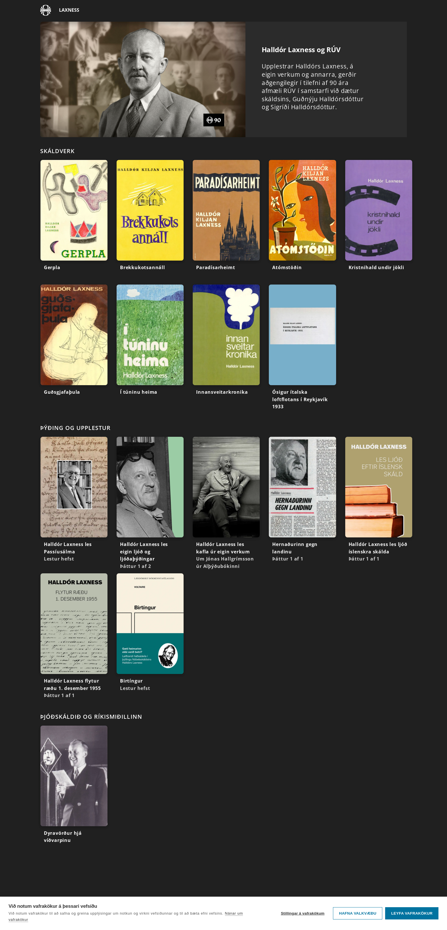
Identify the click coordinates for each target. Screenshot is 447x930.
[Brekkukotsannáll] (150, 222)
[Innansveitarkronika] (226, 347)
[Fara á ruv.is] (45, 10)
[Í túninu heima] (150, 347)
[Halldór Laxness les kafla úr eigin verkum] (226, 505)
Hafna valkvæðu (357, 913)
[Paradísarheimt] (226, 222)
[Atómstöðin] (302, 222)
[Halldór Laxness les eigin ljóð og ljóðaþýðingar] (150, 505)
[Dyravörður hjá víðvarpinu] (73, 788)
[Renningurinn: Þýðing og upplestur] (223, 427)
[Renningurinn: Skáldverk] (223, 150)
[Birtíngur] (150, 635)
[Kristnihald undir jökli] (378, 222)
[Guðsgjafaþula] (73, 347)
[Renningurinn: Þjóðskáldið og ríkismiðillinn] (223, 716)
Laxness (69, 10)
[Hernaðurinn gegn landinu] (302, 501)
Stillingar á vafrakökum (302, 913)
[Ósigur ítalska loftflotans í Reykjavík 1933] (302, 349)
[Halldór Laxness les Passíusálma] (73, 501)
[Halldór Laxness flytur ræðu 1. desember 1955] (73, 637)
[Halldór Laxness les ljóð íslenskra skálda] (378, 501)
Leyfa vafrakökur (411, 913)
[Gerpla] (73, 222)
